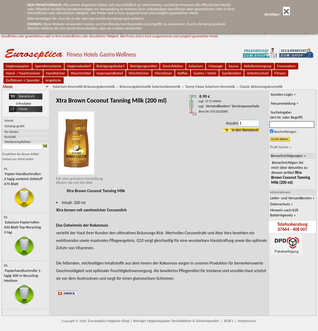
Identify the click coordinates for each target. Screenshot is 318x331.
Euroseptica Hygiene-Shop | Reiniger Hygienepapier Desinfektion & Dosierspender (153, 320)
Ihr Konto (11, 132)
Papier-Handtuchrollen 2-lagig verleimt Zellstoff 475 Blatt (23, 178)
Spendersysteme (48, 66)
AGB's (228, 320)
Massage (215, 66)
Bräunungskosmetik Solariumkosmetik (150, 86)
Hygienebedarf (79, 66)
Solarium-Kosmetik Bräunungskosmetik (84, 86)
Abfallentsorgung (257, 66)
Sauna (233, 66)
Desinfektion (173, 66)
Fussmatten (286, 66)
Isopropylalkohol (110, 73)
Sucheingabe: (286, 115)
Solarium (196, 66)
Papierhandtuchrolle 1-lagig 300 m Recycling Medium (22, 275)
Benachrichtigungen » (288, 155)
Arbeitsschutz (258, 73)
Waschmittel (81, 73)
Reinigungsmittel (143, 66)
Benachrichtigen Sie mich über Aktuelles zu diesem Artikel (290, 172)
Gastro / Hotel (204, 73)
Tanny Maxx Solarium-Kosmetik (210, 86)
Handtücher (55, 73)
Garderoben (231, 73)
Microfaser (163, 73)
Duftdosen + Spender (23, 80)
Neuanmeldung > (285, 103)
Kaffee (183, 73)
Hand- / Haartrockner (23, 73)
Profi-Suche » (280, 147)
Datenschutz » (281, 204)
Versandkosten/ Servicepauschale (232, 106)
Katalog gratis (14, 126)
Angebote (53, 80)
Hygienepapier (17, 66)
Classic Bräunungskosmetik (261, 86)
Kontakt (10, 137)
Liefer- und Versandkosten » (292, 198)
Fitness (280, 73)
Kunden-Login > (283, 94)
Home (8, 120)
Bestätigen (277, 14)
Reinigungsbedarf (111, 66)
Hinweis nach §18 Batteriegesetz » (284, 212)
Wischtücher (139, 73)
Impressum (247, 320)
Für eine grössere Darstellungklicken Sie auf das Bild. (79, 178)
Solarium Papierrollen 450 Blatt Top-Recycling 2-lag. (22, 227)
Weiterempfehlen (17, 142)
